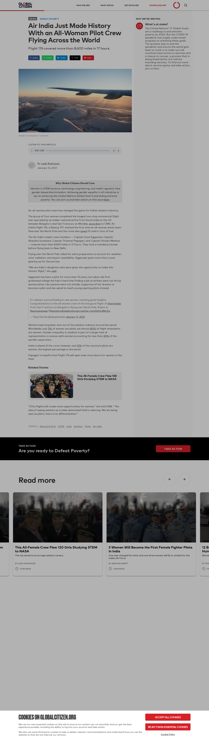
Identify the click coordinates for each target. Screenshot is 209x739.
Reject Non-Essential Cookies (168, 727)
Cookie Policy (168, 734)
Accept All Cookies (168, 717)
